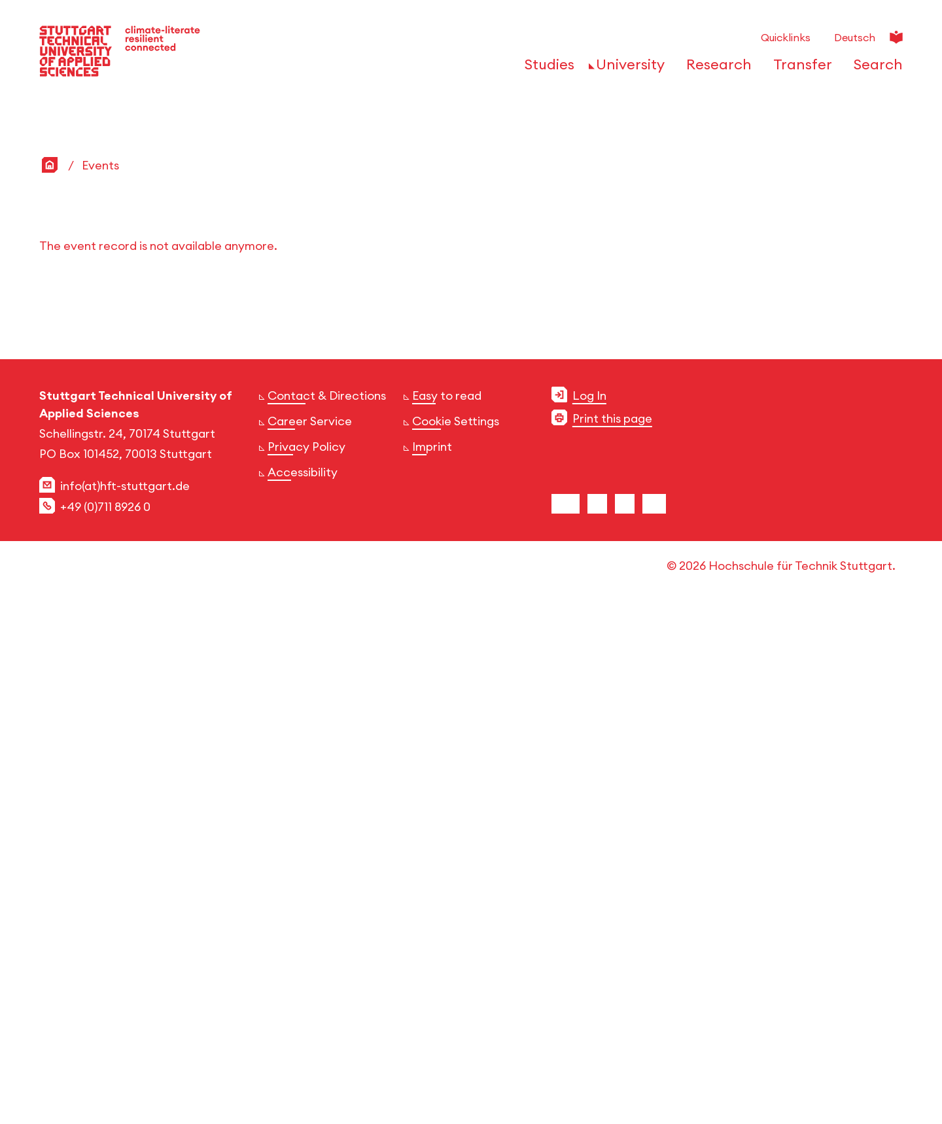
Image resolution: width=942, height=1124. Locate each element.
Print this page (612, 932)
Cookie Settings (455, 935)
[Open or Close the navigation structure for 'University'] (627, 69)
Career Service (310, 935)
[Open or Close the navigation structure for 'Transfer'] (799, 69)
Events (100, 679)
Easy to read (446, 909)
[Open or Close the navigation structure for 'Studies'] (545, 69)
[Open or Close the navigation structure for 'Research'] (715, 69)
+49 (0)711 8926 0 (105, 1020)
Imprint (432, 960)
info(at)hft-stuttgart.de (125, 1000)
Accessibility (303, 986)
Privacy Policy (306, 960)
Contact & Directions (327, 909)
